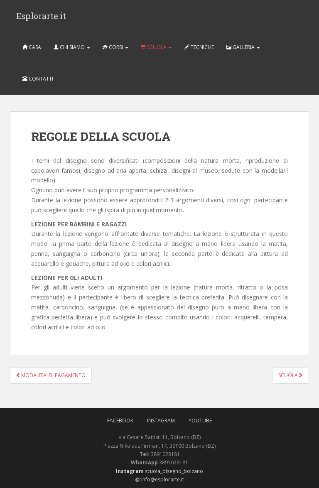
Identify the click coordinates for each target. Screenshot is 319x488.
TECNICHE (199, 47)
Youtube (200, 420)
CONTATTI (37, 78)
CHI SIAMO (72, 47)
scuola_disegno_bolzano (173, 471)
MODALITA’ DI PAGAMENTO (51, 375)
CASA (31, 47)
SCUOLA (156, 47)
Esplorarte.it (41, 15)
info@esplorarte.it (162, 479)
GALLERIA (243, 47)
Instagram (161, 420)
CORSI (115, 47)
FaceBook (120, 420)
